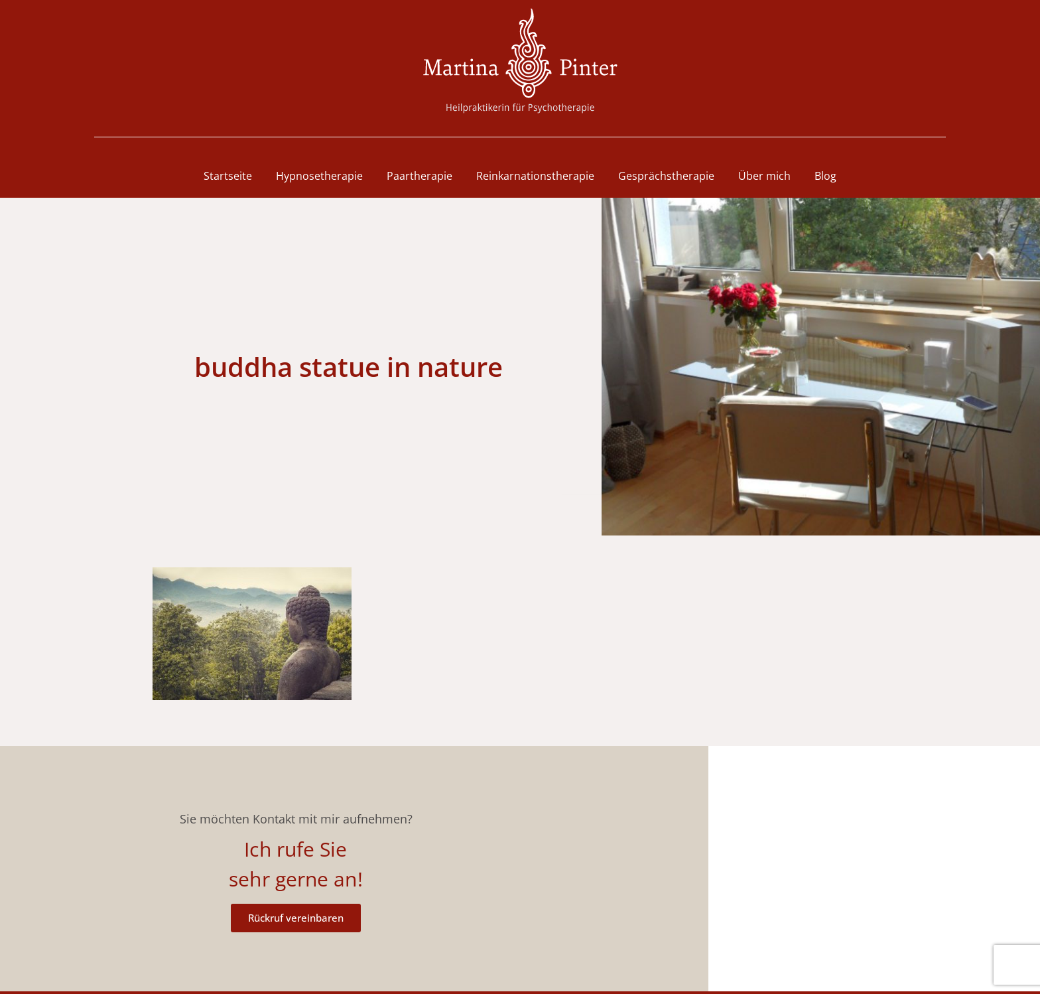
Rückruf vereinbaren (296, 917)
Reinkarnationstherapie (535, 176)
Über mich (764, 176)
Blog (825, 176)
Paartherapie (419, 176)
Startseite (228, 176)
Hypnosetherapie (319, 176)
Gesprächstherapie (666, 176)
